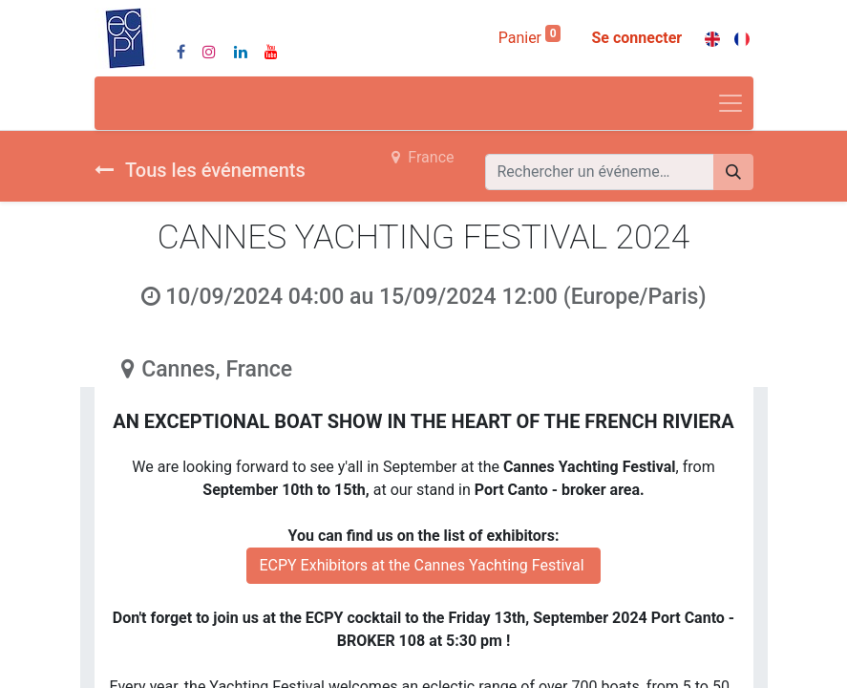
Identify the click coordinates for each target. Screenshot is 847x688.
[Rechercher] (733, 172)
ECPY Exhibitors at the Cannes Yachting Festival (423, 565)
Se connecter (636, 38)
